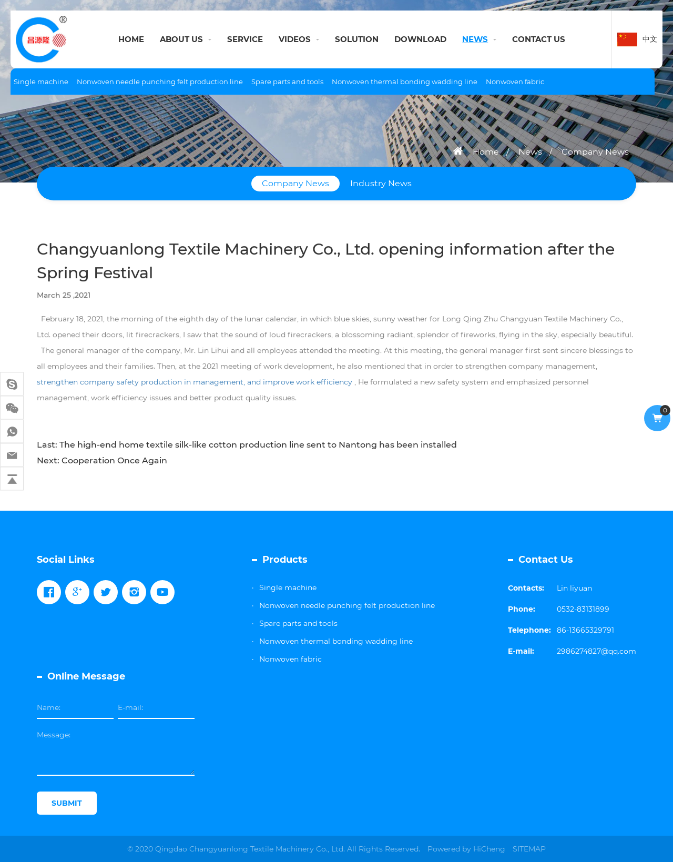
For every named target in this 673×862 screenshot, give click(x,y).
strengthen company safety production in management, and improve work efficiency (194, 384)
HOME (131, 39)
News (530, 152)
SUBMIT (67, 803)
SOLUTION (357, 39)
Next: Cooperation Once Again (102, 460)
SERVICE (245, 39)
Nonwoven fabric (515, 81)
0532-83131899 (583, 609)
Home (486, 152)
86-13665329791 (585, 630)
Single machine (41, 81)
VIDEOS (295, 39)
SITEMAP (529, 849)
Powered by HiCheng (466, 849)
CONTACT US (538, 39)
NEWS (475, 39)
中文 (650, 39)
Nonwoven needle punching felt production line (160, 81)
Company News (595, 152)
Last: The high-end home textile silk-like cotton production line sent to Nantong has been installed (247, 445)
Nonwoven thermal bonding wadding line (404, 81)
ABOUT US (181, 39)
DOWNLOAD (420, 39)
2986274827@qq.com (596, 651)
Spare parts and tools (287, 81)
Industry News (381, 183)
